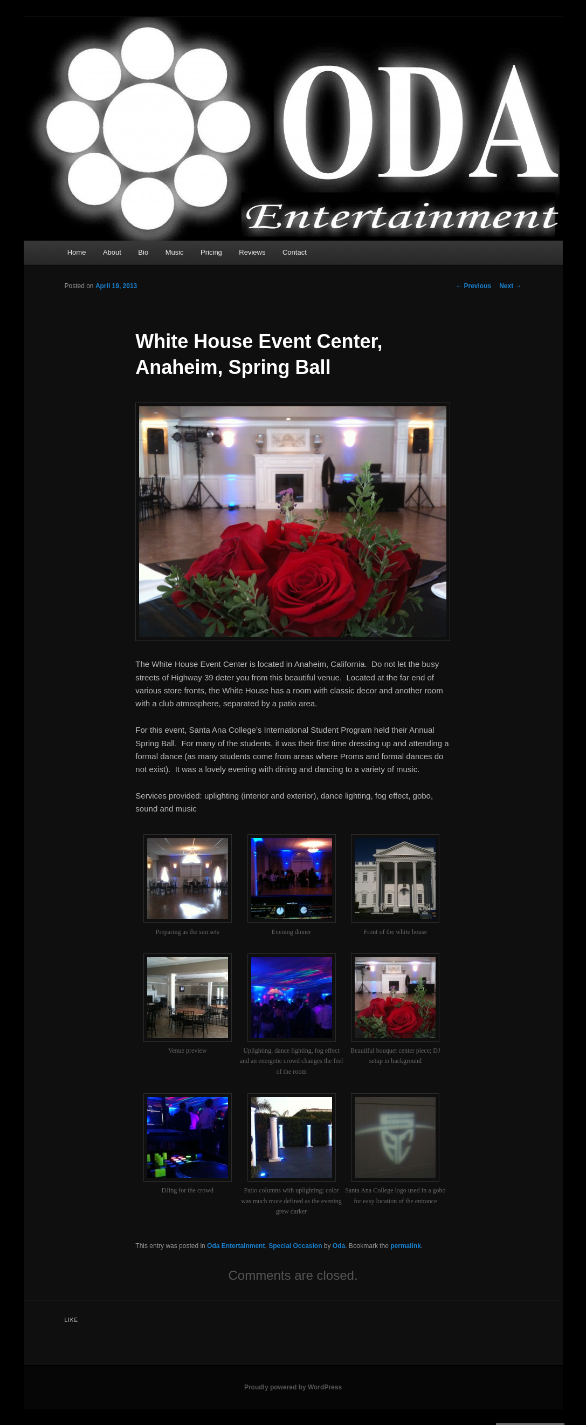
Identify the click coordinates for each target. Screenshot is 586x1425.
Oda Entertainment (236, 1246)
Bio (143, 252)
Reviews (252, 252)
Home (76, 252)
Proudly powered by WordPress (293, 1387)
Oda (339, 1246)
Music (175, 252)
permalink (405, 1246)
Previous (473, 286)
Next (510, 286)
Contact (294, 252)
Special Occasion (295, 1246)
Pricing (211, 252)
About (112, 252)
